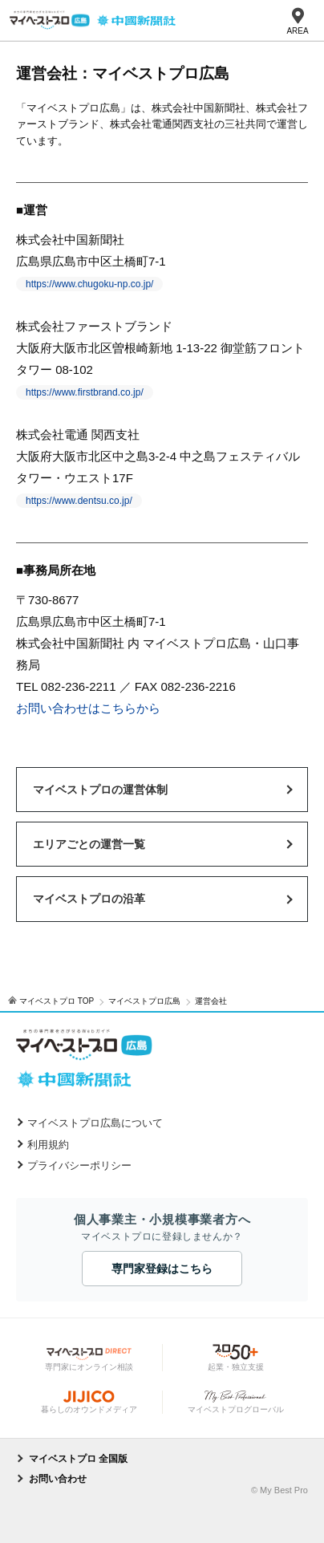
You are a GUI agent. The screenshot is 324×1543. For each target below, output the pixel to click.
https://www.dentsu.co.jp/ (79, 500)
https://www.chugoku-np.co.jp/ (89, 284)
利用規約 (48, 1145)
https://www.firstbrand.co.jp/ (85, 392)
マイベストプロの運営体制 (100, 789)
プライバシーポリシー (79, 1165)
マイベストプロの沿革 (89, 898)
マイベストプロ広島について (95, 1123)
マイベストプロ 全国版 (78, 1458)
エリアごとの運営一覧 (89, 844)
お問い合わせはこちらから (88, 708)
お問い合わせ (58, 1478)
